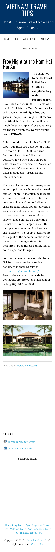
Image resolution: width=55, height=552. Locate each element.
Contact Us (37, 544)
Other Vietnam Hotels (20, 448)
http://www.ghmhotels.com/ (21, 271)
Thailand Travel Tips (31, 532)
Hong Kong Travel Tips (17, 524)
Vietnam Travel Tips (27, 9)
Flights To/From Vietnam (21, 441)
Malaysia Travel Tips (21, 528)
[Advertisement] (27, 394)
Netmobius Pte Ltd (36, 540)
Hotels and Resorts (27, 365)
